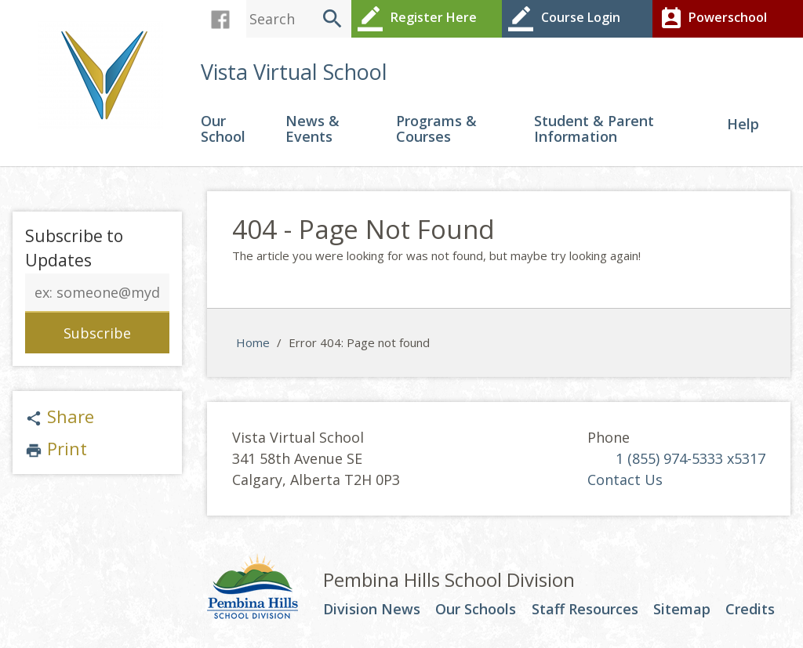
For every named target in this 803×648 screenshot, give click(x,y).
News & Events (312, 130)
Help (743, 125)
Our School (223, 130)
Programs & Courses (436, 130)
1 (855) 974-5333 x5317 (690, 458)
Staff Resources (585, 609)
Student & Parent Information (594, 130)
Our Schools (475, 609)
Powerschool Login (711, 28)
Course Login (563, 19)
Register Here (416, 19)
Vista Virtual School (294, 71)
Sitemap (681, 609)
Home (253, 342)
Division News (371, 609)
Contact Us (625, 479)
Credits (750, 609)
